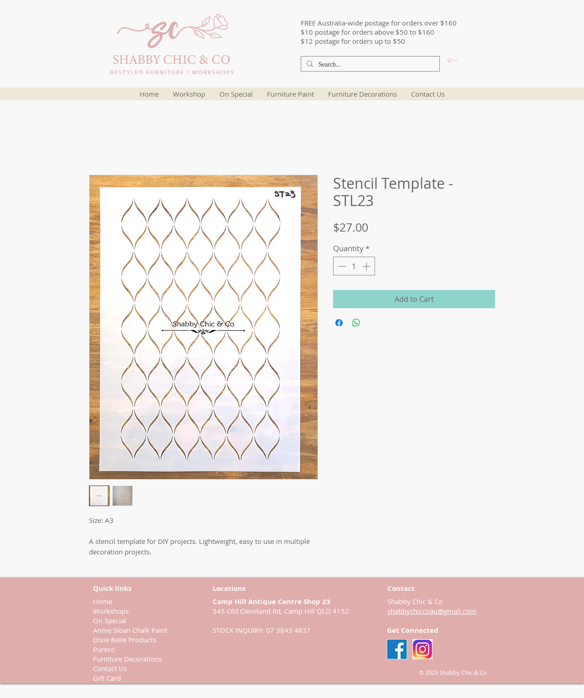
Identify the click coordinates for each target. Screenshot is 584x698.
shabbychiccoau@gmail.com (431, 610)
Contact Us (110, 668)
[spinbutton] (354, 266)
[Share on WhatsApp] (356, 322)
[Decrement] (341, 266)
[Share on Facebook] (339, 322)
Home (102, 601)
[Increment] (367, 266)
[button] (468, 60)
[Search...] (369, 65)
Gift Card (107, 677)
